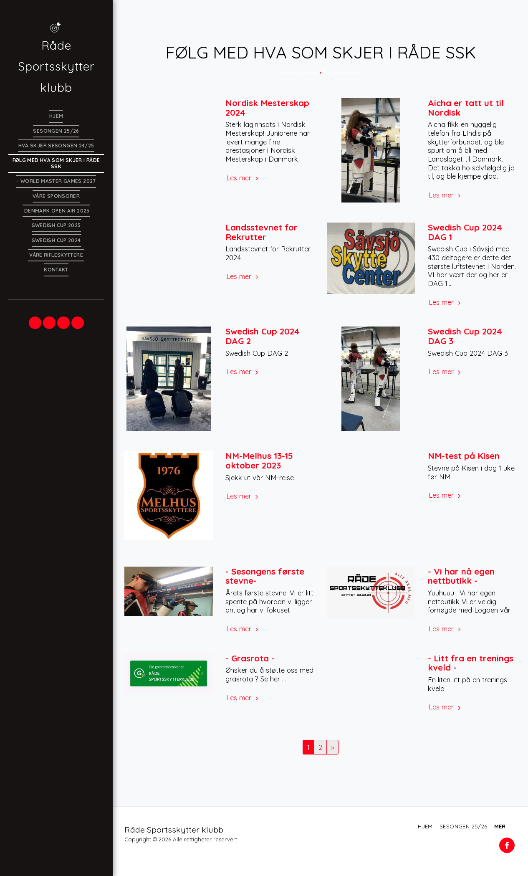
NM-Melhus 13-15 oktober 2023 (259, 460)
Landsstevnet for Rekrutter (261, 232)
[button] (35, 322)
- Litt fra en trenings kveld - (470, 663)
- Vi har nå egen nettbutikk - (461, 576)
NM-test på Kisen (464, 455)
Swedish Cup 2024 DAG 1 (465, 232)
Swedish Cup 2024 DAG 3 (465, 336)
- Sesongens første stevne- (264, 576)
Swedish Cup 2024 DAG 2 (262, 336)
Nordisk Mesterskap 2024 (267, 107)
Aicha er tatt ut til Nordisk (466, 107)
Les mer (243, 178)
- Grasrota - (250, 658)
